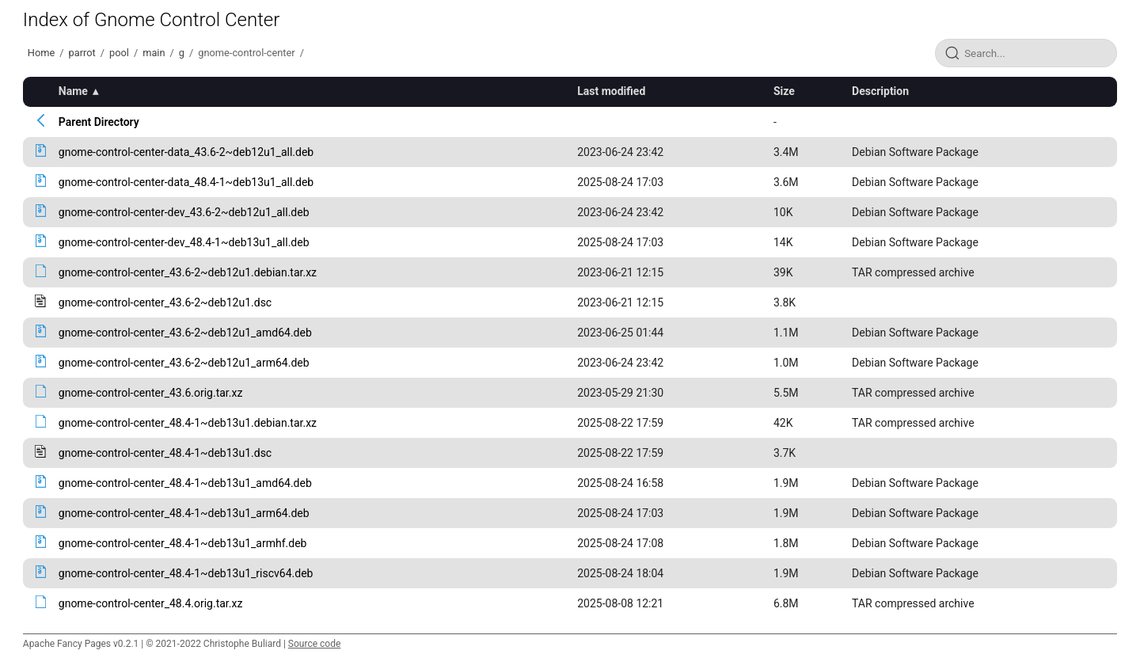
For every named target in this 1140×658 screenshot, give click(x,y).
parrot (82, 53)
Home (41, 53)
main (153, 53)
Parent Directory (99, 122)
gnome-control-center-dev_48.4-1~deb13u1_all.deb (184, 242)
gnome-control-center (246, 53)
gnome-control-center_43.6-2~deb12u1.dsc (165, 302)
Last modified (611, 91)
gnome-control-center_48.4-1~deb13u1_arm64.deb (184, 513)
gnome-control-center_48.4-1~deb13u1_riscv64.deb (186, 573)
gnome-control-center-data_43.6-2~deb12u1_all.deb (186, 152)
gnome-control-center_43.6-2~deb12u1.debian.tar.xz (188, 272)
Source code (314, 643)
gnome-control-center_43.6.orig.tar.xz (151, 392)
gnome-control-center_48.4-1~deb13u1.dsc (165, 453)
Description (880, 91)
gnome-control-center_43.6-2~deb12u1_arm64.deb (184, 362)
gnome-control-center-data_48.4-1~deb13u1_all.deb (186, 182)
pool (119, 53)
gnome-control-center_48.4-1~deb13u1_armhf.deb (183, 543)
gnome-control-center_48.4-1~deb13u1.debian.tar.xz (188, 422)
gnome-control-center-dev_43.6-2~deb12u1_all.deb (184, 212)
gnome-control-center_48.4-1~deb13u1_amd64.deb (185, 483)
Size (784, 91)
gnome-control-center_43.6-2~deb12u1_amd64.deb (185, 332)
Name (73, 91)
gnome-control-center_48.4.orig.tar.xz (151, 603)
